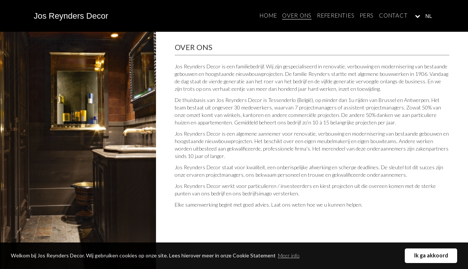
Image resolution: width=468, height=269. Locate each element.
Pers (367, 15)
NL (428, 16)
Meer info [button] (289, 255)
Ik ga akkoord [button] (431, 255)
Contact (393, 15)
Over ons (297, 15)
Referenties (335, 15)
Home (268, 15)
